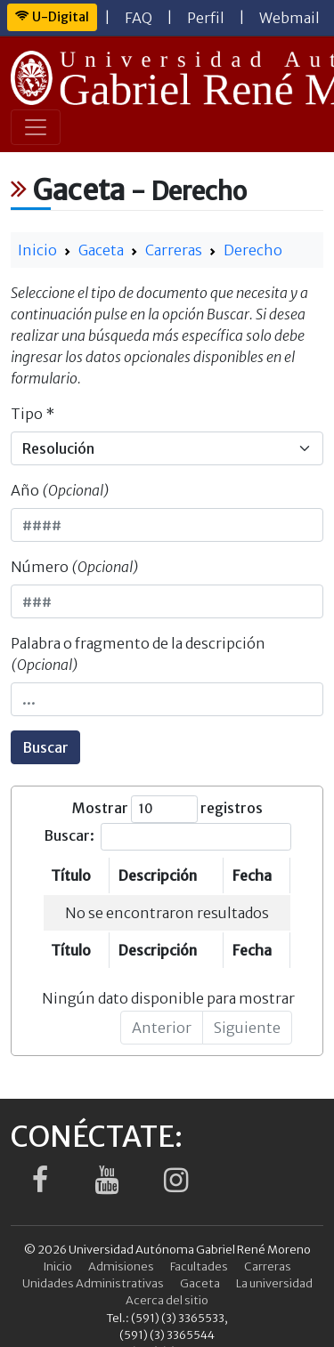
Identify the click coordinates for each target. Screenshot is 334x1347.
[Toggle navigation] (36, 127)
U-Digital (52, 17)
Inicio (37, 250)
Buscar (45, 747)
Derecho (253, 250)
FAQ (138, 18)
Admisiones (121, 1266)
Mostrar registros (167, 809)
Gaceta (101, 250)
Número (75, 567)
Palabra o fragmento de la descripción (138, 654)
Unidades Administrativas (93, 1283)
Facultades (199, 1266)
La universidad (274, 1283)
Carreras (173, 250)
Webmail (289, 18)
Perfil (205, 18)
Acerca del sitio (167, 1300)
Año (60, 490)
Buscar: (167, 837)
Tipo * (32, 414)
